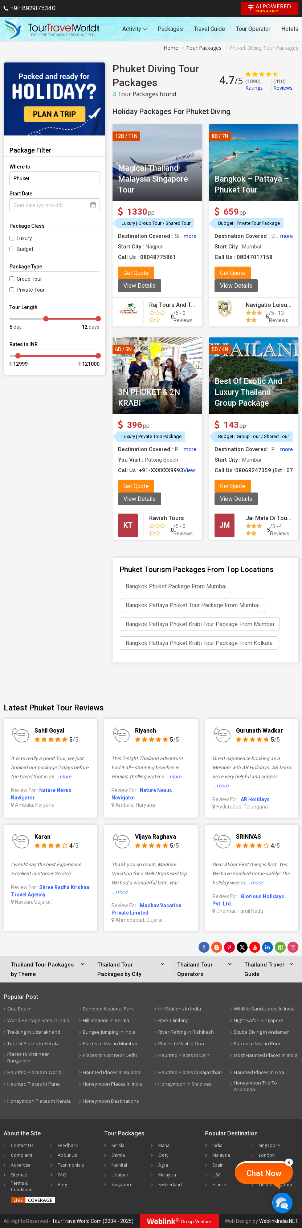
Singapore (121, 1185)
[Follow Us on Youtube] (254, 947)
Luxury (24, 238)
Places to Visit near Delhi (110, 1055)
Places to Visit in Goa (181, 1043)
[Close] (289, 1162)
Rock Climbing (173, 1020)
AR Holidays (255, 799)
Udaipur (119, 1175)
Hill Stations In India (179, 1008)
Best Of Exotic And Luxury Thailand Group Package (248, 392)
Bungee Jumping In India (109, 1032)
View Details (139, 285)
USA (216, 1175)
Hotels (289, 28)
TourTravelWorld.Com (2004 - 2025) (93, 1221)
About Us (67, 1155)
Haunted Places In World (34, 1072)
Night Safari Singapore (258, 1020)
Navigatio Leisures (271, 304)
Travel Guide (209, 28)
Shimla (118, 1155)
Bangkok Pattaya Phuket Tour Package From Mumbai (193, 605)
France (219, 1185)
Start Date (20, 193)
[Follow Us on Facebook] (204, 947)
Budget (25, 249)
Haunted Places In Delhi (184, 1055)
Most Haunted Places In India (266, 1055)
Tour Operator (253, 28)
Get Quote (136, 272)
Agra (163, 1165)
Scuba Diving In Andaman (262, 1032)
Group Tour (29, 279)
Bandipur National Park (108, 1008)
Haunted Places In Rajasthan (190, 1072)
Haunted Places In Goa (259, 1072)
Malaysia (167, 1175)
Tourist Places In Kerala (33, 1043)
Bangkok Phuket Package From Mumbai (176, 586)
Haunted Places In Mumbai (112, 1072)
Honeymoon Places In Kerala (39, 1101)
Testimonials (71, 1165)
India (217, 1145)
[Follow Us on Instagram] (292, 947)
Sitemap (19, 1175)
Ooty (163, 1155)
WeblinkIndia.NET (278, 1221)
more (190, 236)
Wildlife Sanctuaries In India (264, 1008)
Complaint (21, 1155)
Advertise (20, 1165)
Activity (134, 28)
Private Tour (31, 290)
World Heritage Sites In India (38, 1020)
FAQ (62, 1175)
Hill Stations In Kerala (106, 1020)
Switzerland (170, 1185)
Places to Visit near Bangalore (28, 1057)
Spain (218, 1165)
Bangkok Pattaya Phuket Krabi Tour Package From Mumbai (200, 624)
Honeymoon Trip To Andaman (255, 1086)
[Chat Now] (282, 1202)
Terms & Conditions (22, 1186)
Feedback (68, 1145)
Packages (170, 28)
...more (63, 776)
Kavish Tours (166, 518)
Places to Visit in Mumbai (110, 1043)
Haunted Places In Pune (33, 1084)
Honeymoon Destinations (111, 1101)
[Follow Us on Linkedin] (267, 947)
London (267, 1155)
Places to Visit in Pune (258, 1043)
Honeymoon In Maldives (185, 1084)
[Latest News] (216, 947)
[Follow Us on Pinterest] (229, 947)
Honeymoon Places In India (113, 1084)
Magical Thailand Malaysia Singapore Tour (153, 178)
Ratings (254, 84)
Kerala (118, 1145)
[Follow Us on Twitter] (242, 947)
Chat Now (263, 1173)
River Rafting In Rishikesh (186, 1032)
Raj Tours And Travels (178, 304)
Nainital (119, 1165)
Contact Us (22, 1145)
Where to (19, 167)
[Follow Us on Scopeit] (280, 947)
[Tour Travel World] (52, 29)
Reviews (283, 84)
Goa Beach (19, 1008)
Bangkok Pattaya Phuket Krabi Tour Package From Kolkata (199, 643)
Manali (165, 1145)
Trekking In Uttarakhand (33, 1032)
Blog (62, 1185)
